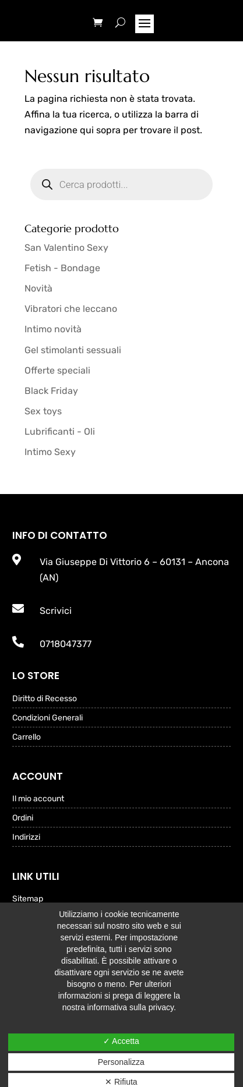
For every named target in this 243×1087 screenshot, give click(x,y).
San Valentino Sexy (66, 247)
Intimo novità (53, 329)
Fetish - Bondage (62, 267)
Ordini (22, 818)
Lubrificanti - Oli (59, 431)
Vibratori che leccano (70, 308)
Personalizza (121, 1062)
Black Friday (51, 390)
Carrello (26, 737)
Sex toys (43, 411)
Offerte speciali (57, 370)
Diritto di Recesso (44, 699)
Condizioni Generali (47, 718)
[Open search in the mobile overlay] (121, 184)
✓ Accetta (121, 1041)
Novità (38, 288)
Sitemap (27, 899)
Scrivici (56, 610)
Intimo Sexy (50, 451)
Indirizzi (26, 837)
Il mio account (38, 799)
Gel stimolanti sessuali (72, 350)
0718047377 (65, 643)
